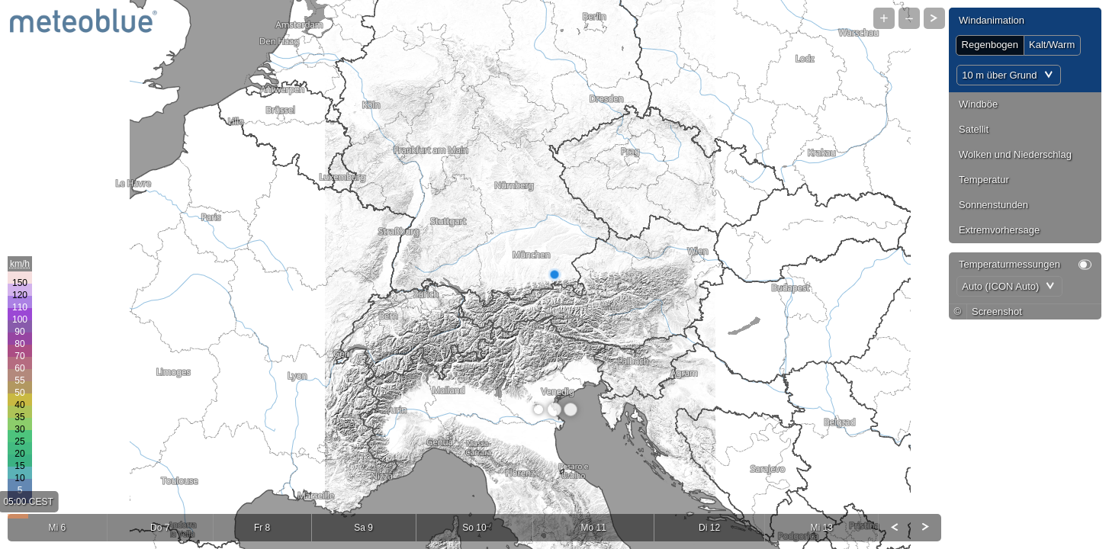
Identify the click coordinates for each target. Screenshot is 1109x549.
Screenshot (997, 311)
